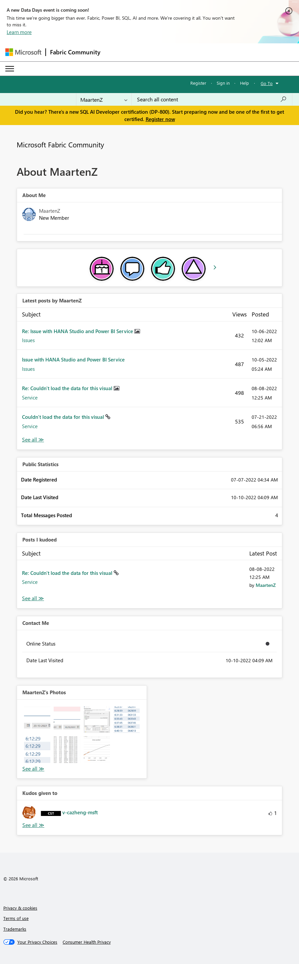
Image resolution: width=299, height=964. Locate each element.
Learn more (19, 32)
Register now (160, 119)
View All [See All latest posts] (33, 439)
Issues (28, 340)
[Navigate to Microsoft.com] (23, 52)
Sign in (223, 83)
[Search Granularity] (103, 99)
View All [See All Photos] (33, 769)
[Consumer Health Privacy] (87, 942)
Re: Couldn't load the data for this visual (68, 388)
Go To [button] (267, 83)
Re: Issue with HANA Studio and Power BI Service (78, 331)
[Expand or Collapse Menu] (9, 69)
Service (30, 397)
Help (244, 83)
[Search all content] (211, 99)
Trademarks (14, 929)
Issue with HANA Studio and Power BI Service (73, 359)
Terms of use (16, 918)
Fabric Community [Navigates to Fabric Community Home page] (75, 52)
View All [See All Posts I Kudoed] (33, 598)
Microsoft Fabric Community (60, 144)
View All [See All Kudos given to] (33, 825)
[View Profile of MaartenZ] (266, 585)
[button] (37, 720)
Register (198, 83)
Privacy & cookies (20, 908)
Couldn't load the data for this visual (63, 416)
